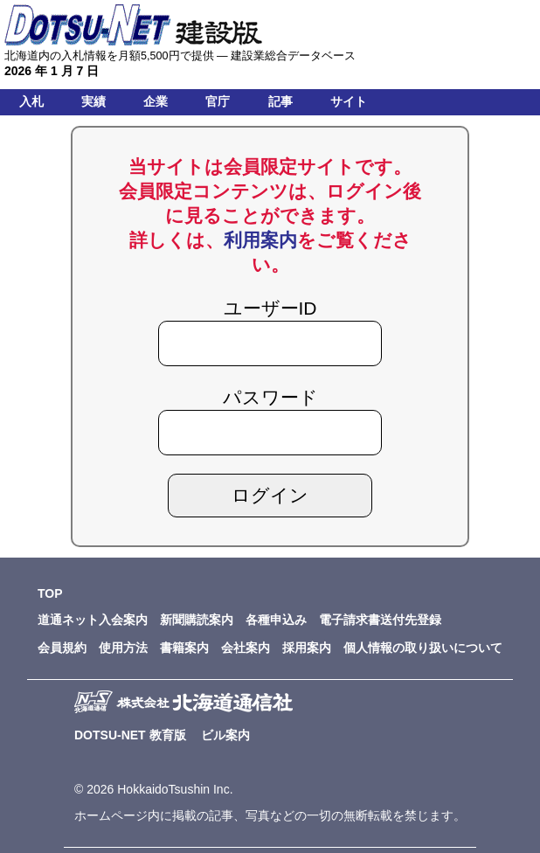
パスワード (270, 397)
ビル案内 (225, 735)
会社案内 (245, 648)
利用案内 (260, 240)
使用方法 (123, 648)
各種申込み (276, 620)
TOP (50, 593)
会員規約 (62, 648)
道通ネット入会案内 (93, 620)
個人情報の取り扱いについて (422, 648)
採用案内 (306, 648)
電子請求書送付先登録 (380, 620)
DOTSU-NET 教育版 (130, 735)
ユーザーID (270, 308)
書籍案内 (184, 648)
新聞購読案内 (196, 620)
